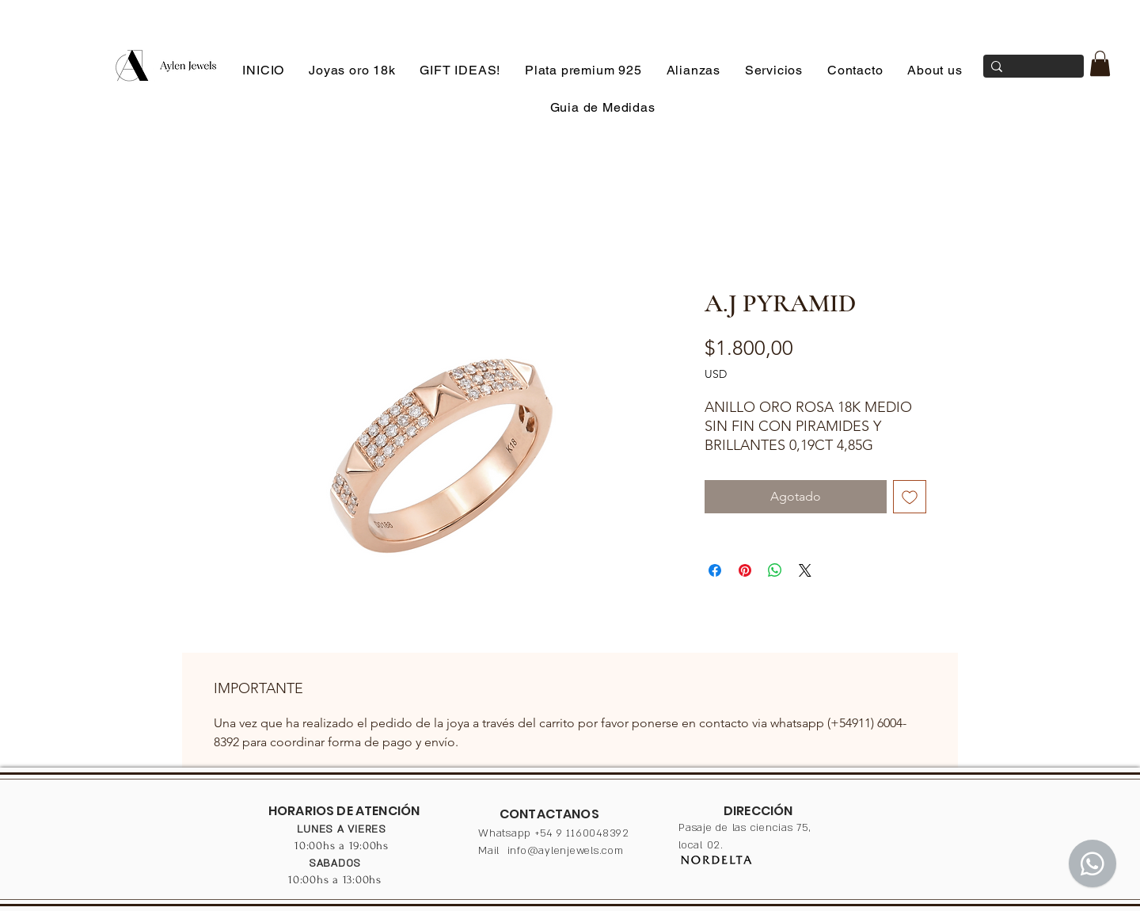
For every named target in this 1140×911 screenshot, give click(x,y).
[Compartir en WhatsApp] (775, 570)
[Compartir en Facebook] (714, 570)
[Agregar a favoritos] (909, 496)
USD (716, 374)
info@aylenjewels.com (565, 851)
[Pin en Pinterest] (744, 570)
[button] (1100, 63)
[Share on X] (805, 570)
